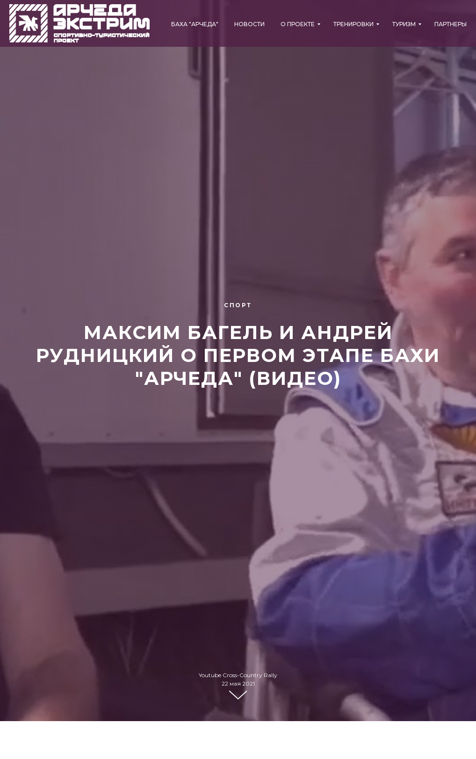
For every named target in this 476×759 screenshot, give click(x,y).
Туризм (404, 24)
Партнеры (450, 24)
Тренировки (353, 24)
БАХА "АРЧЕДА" (194, 24)
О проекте (298, 24)
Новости (249, 24)
